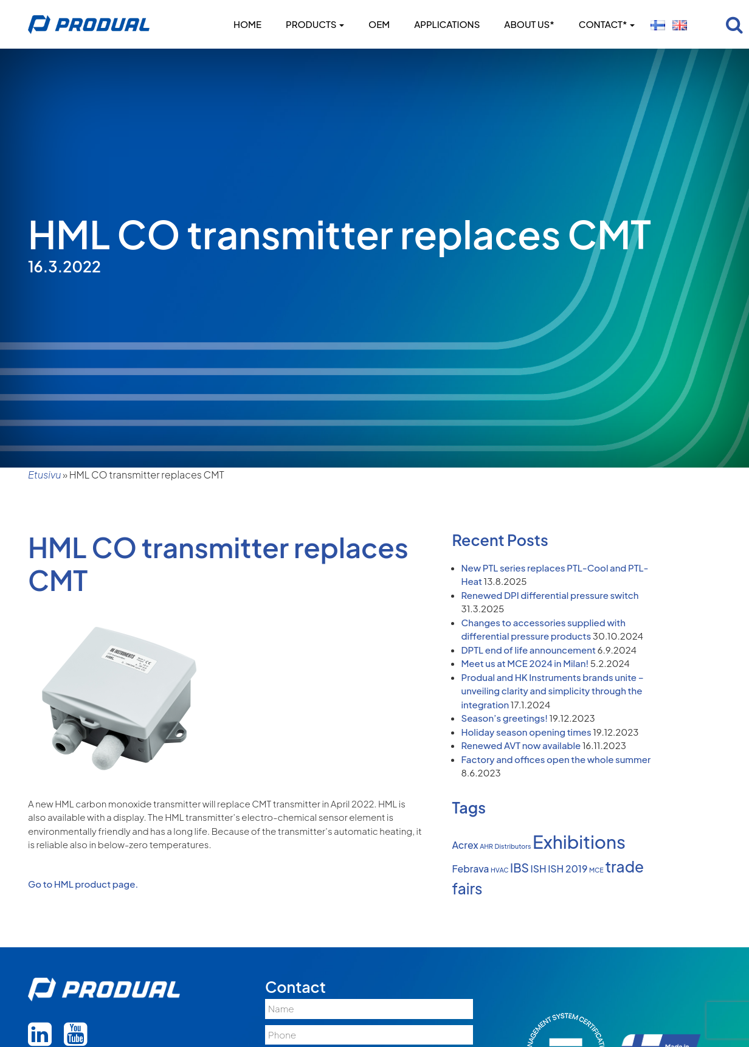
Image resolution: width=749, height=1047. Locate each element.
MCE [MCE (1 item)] (596, 870)
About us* (529, 24)
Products (315, 24)
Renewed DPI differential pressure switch (550, 595)
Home (247, 24)
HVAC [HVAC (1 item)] (500, 870)
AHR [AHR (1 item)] (486, 846)
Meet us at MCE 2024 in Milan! (525, 663)
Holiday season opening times (526, 732)
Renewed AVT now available (521, 745)
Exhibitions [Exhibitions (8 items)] (579, 842)
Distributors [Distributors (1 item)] (513, 846)
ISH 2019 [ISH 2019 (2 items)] (567, 869)
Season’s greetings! (504, 718)
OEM (379, 24)
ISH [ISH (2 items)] (539, 869)
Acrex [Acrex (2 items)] (465, 845)
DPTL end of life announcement (528, 649)
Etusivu (44, 474)
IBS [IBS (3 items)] (519, 867)
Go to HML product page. (83, 884)
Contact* (607, 24)
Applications (447, 24)
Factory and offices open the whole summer (556, 759)
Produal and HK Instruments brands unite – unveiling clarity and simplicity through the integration (552, 690)
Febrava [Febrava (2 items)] (470, 869)
